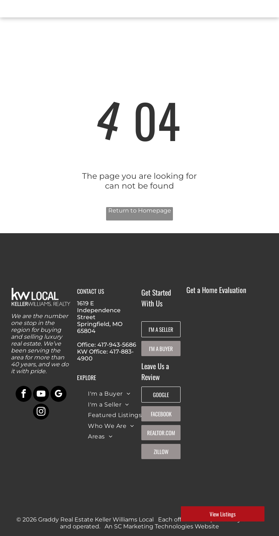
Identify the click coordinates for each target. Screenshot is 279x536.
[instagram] (41, 412)
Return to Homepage (139, 210)
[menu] (16, 10)
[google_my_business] (58, 395)
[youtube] (41, 395)
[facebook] (24, 395)
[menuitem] (109, 393)
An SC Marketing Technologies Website (162, 526)
